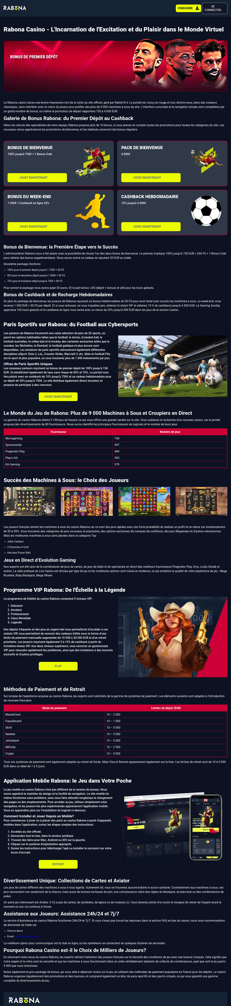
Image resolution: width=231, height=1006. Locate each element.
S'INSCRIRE (167, 6)
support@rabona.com (27, 933)
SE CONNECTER (207, 6)
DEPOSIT (58, 860)
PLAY (58, 662)
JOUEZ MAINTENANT (33, 174)
